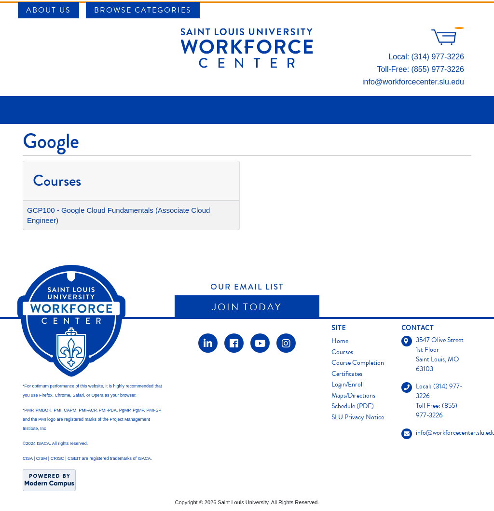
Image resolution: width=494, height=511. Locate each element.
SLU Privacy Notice (357, 417)
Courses (342, 352)
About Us (48, 10)
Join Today (247, 307)
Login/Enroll (347, 384)
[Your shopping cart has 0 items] (447, 42)
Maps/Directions (353, 395)
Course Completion (357, 363)
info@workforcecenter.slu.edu (413, 82)
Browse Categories (143, 10)
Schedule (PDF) (352, 406)
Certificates (346, 374)
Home (339, 341)
